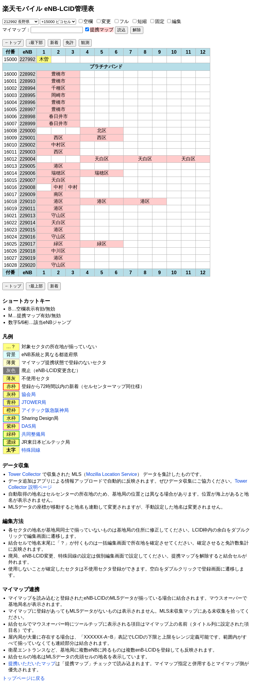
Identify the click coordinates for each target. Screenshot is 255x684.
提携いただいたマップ (31, 663)
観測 (85, 42)
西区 (58, 137)
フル (124, 21)
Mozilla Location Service (111, 474)
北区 (101, 130)
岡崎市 (58, 95)
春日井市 (58, 116)
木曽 (44, 59)
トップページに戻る (23, 678)
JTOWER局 (34, 402)
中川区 (58, 250)
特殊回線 (31, 450)
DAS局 (29, 426)
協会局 (29, 394)
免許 (69, 42)
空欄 (88, 21)
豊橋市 (58, 73)
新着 (54, 42)
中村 (58, 187)
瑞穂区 (58, 172)
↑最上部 (35, 286)
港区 (58, 165)
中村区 (58, 144)
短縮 (142, 21)
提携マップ (101, 29)
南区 (58, 194)
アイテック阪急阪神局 (45, 410)
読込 (121, 29)
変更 (106, 21)
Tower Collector (24, 474)
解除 (137, 29)
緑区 (58, 243)
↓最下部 (35, 42)
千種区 (58, 88)
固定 (159, 21)
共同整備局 (33, 434)
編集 (176, 21)
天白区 (102, 158)
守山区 (58, 215)
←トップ (13, 42)
